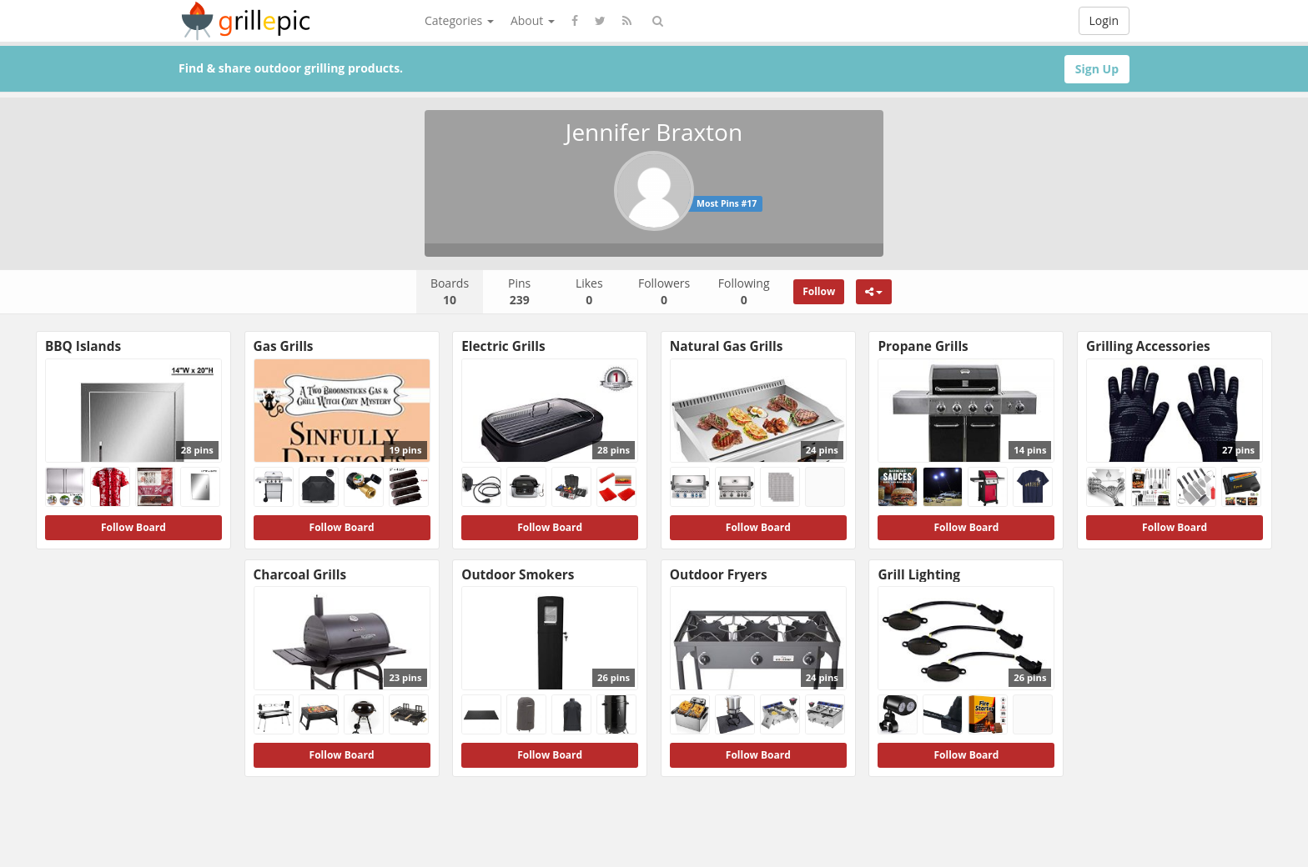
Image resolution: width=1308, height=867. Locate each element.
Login (1104, 20)
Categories (459, 20)
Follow (818, 291)
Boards (449, 291)
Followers (664, 291)
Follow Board (133, 527)
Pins (519, 291)
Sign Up (1097, 69)
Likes (589, 291)
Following (744, 291)
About (533, 20)
